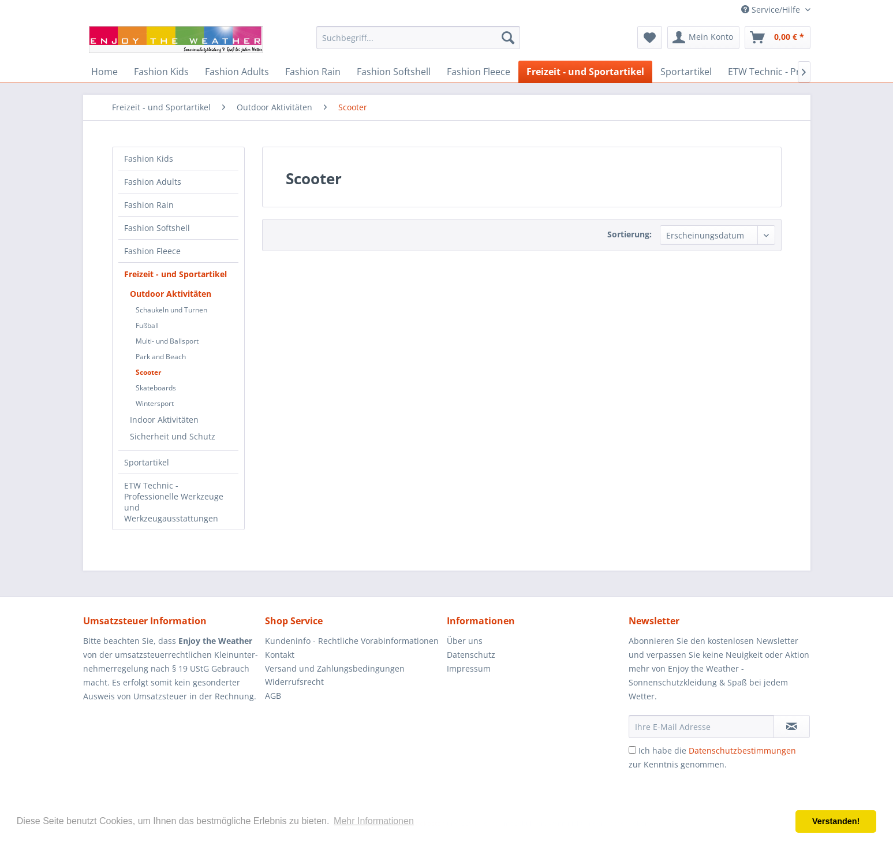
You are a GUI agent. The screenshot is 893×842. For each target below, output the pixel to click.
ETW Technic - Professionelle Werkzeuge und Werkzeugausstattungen (173, 502)
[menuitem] (418, 37)
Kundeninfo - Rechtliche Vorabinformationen (352, 640)
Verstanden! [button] (836, 821)
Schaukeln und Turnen (171, 310)
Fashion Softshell (157, 227)
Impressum (469, 668)
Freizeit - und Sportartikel (175, 274)
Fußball (147, 325)
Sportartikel (146, 462)
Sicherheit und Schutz (172, 436)
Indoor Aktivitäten (164, 419)
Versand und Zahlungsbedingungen (335, 668)
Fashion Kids (148, 158)
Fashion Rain (149, 204)
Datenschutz (471, 654)
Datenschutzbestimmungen (742, 750)
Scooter (148, 372)
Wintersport (155, 403)
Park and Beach (161, 357)
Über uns (465, 640)
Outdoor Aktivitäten (170, 293)
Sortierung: (629, 234)
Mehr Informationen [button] (374, 821)
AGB (273, 695)
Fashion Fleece (152, 250)
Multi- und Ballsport (167, 341)
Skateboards (156, 388)
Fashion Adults (152, 181)
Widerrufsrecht (294, 681)
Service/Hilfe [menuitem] (771, 9)
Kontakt (279, 654)
